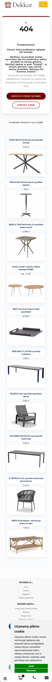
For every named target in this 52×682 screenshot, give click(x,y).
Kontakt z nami (26, 105)
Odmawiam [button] (31, 670)
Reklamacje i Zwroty (26, 619)
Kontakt (26, 591)
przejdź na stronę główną (26, 62)
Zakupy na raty (26, 616)
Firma (26, 587)
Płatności (26, 612)
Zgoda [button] (31, 666)
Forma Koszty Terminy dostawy (26, 609)
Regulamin (26, 594)
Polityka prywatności (26, 598)
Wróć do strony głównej (26, 96)
